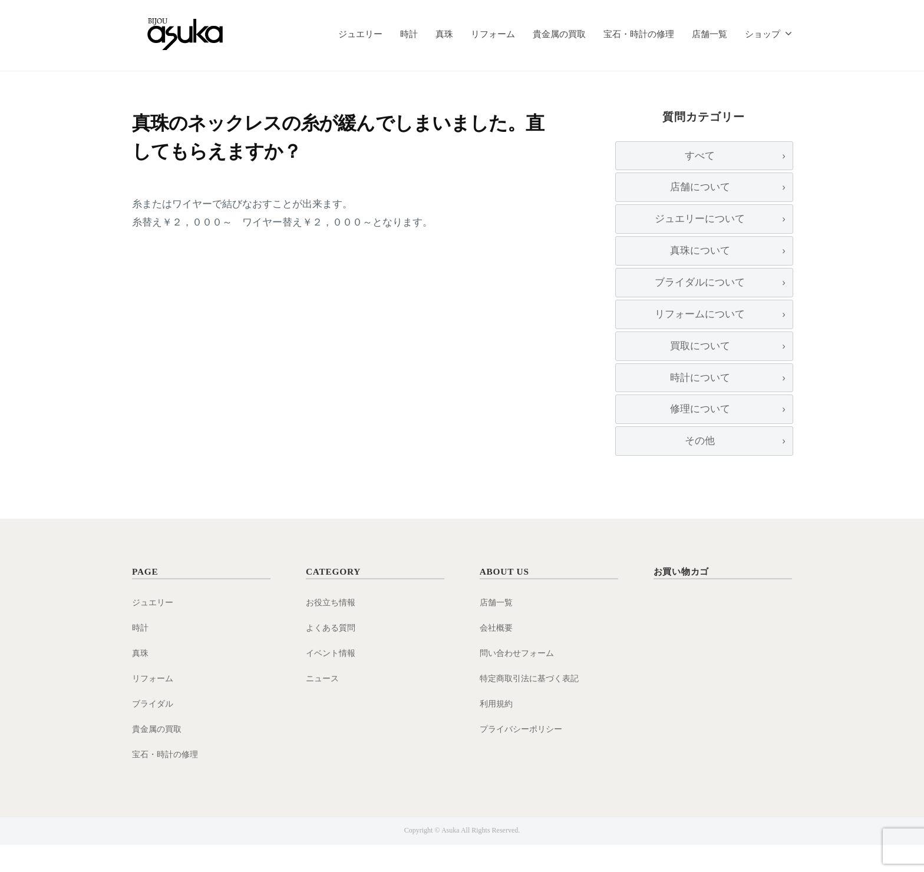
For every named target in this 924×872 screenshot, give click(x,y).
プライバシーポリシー (524, 756)
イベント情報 (332, 680)
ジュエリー (360, 34)
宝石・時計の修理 (638, 34)
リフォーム (493, 34)
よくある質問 (332, 655)
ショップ (762, 34)
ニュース (323, 706)
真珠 (444, 34)
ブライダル (154, 730)
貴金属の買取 (559, 34)
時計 (409, 34)
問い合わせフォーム (519, 680)
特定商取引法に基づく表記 (533, 706)
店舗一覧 (709, 34)
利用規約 (497, 730)
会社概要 (497, 655)
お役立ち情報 (332, 630)
